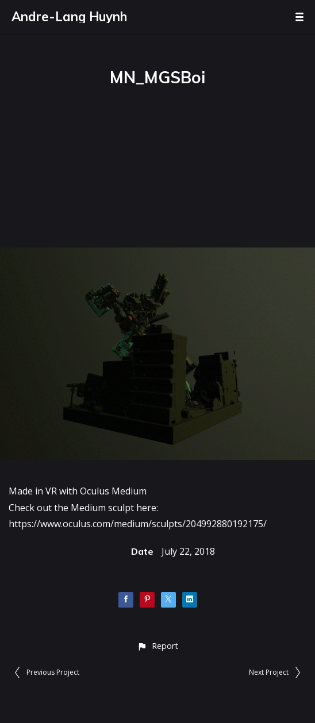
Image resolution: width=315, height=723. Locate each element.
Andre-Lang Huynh (69, 16)
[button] (157, 646)
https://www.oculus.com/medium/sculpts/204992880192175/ (138, 523)
